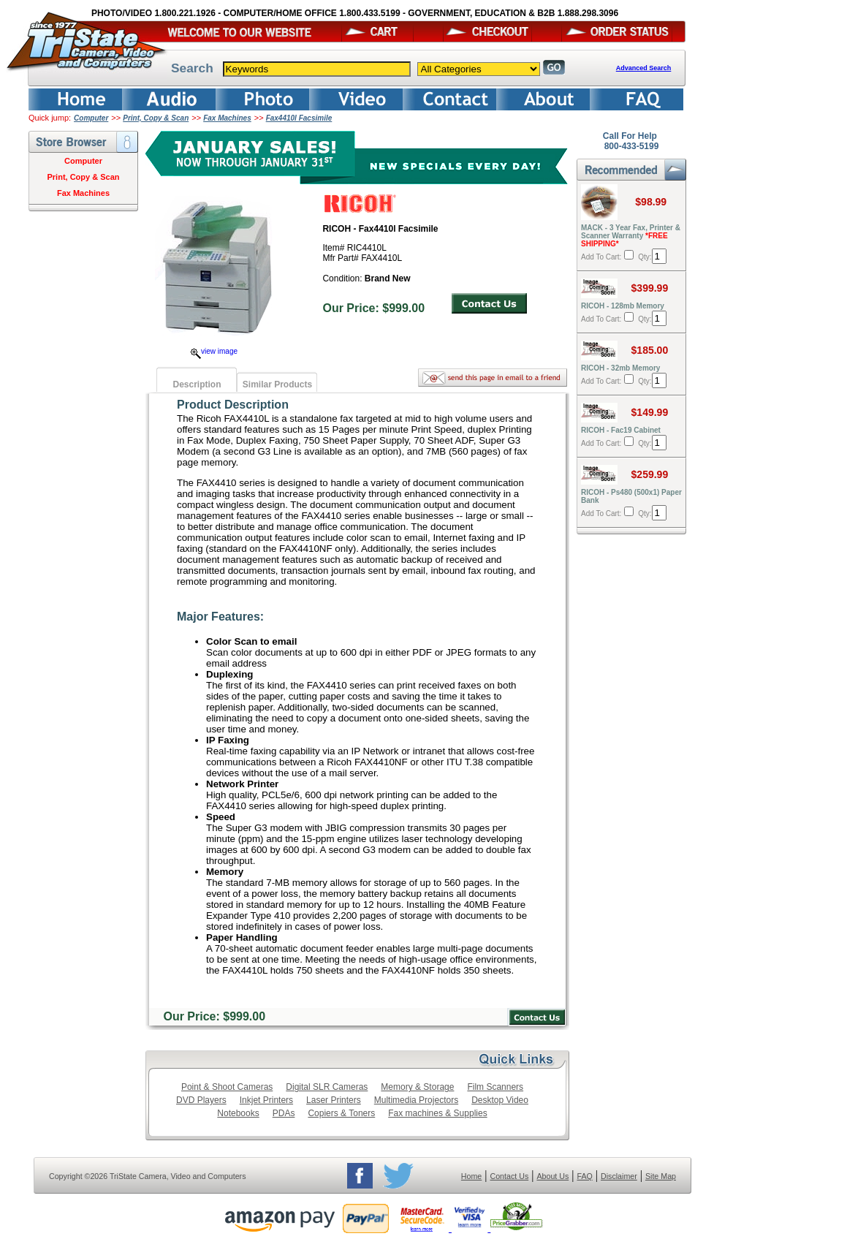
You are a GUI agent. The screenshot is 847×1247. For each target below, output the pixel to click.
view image (214, 351)
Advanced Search (644, 68)
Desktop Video (499, 1100)
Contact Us (509, 1176)
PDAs (284, 1113)
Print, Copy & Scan (156, 118)
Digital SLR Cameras (327, 1087)
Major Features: (220, 616)
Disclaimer (619, 1176)
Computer (91, 118)
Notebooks (238, 1113)
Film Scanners (495, 1087)
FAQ (584, 1176)
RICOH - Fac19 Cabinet (621, 430)
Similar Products (277, 384)
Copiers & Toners (341, 1113)
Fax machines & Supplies (437, 1113)
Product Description (233, 404)
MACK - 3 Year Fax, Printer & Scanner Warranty (630, 236)
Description (196, 384)
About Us (552, 1176)
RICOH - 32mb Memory (620, 368)
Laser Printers (333, 1100)
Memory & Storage (417, 1087)
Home (471, 1176)
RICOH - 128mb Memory (622, 306)
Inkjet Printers (266, 1100)
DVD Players (201, 1100)
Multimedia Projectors (416, 1100)
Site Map (660, 1176)
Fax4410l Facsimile (299, 118)
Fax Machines (227, 118)
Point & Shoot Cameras (227, 1087)
